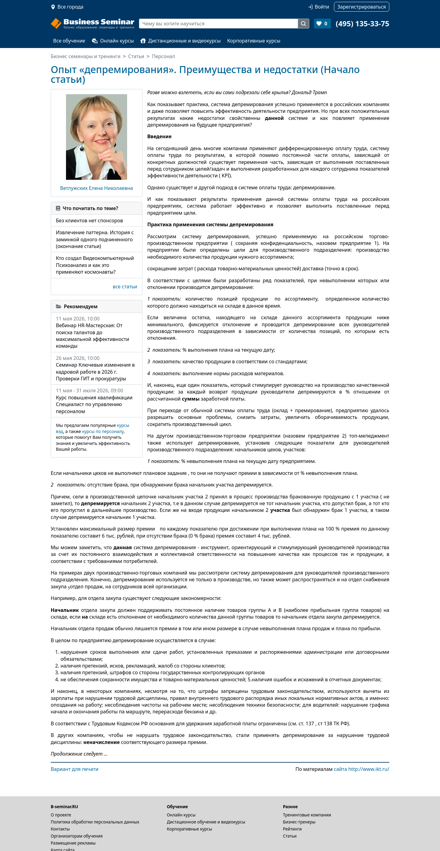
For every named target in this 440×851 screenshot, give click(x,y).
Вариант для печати (74, 769)
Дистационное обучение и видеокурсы (206, 822)
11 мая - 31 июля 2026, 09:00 (96, 401)
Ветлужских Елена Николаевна (96, 188)
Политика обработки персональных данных (95, 822)
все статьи (125, 286)
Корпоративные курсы (253, 40)
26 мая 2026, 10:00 (96, 368)
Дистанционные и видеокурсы (180, 40)
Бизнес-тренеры (299, 822)
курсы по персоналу (103, 431)
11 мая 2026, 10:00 (96, 332)
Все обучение (69, 40)
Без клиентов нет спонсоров (89, 220)
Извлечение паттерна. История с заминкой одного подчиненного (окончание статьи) (95, 239)
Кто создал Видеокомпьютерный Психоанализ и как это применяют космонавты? (95, 265)
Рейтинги (292, 829)
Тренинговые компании (307, 815)
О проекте (61, 815)
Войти (322, 6)
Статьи (290, 836)
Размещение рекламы (73, 843)
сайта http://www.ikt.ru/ (361, 769)
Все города (70, 6)
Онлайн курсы (113, 40)
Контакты (60, 829)
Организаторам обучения (77, 836)
